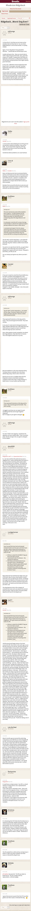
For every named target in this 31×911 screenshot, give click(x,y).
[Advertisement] (15, 103)
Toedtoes (11, 841)
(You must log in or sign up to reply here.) (19, 905)
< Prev (2, 28)
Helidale (11, 863)
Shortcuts (28, 1)
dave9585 (11, 446)
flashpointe (12, 772)
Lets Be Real (12, 727)
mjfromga (11, 31)
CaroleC (4, 141)
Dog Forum (5, 11)
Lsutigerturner (13, 532)
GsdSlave (11, 196)
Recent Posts (4, 13)
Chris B (10, 161)
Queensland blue (18, 456)
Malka (10, 131)
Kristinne (11, 810)
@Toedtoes (5, 874)
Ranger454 (5, 456)
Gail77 (9, 456)
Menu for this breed (15, 9)
